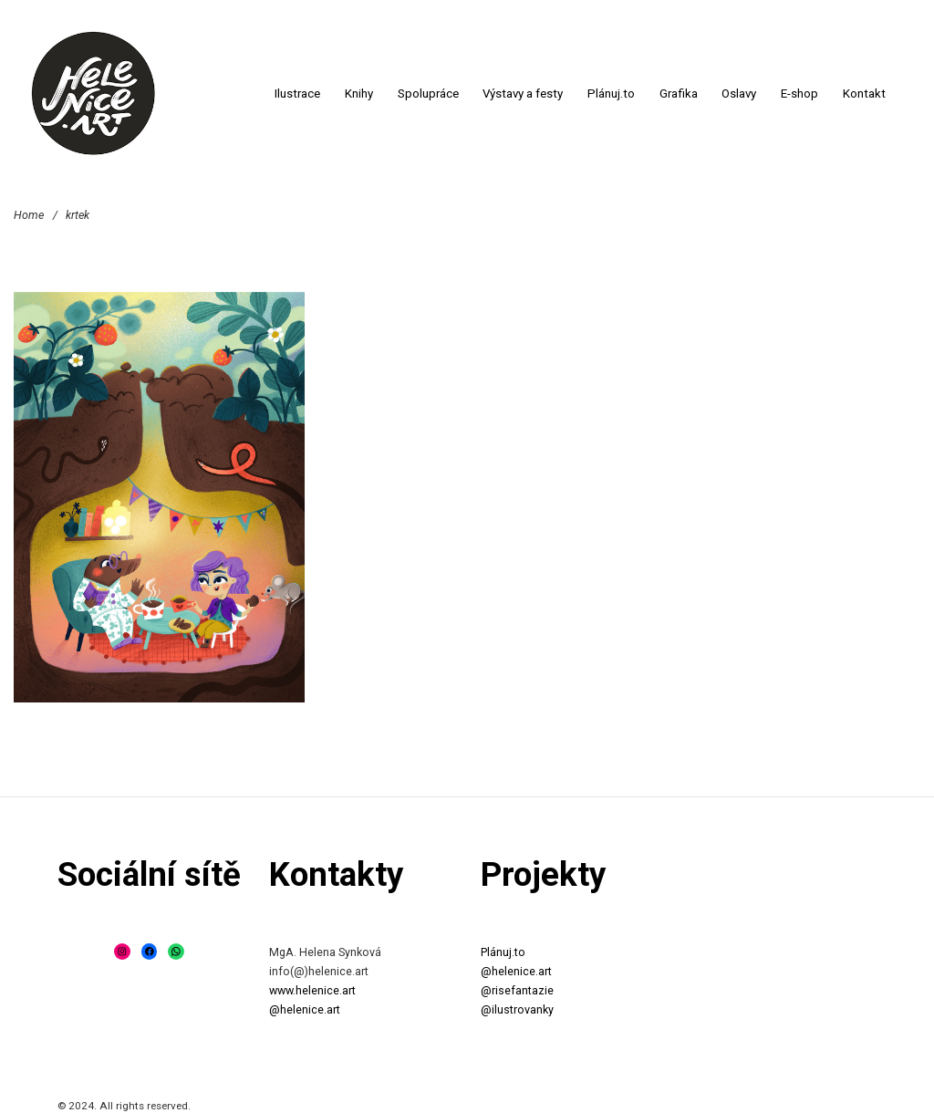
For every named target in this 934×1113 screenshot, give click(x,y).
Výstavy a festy (523, 93)
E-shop (799, 93)
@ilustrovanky (517, 1009)
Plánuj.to (611, 93)
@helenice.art (304, 1009)
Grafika (678, 93)
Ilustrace (297, 93)
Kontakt (864, 93)
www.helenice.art (312, 990)
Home (29, 214)
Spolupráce (428, 93)
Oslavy (738, 93)
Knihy (359, 93)
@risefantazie (517, 990)
